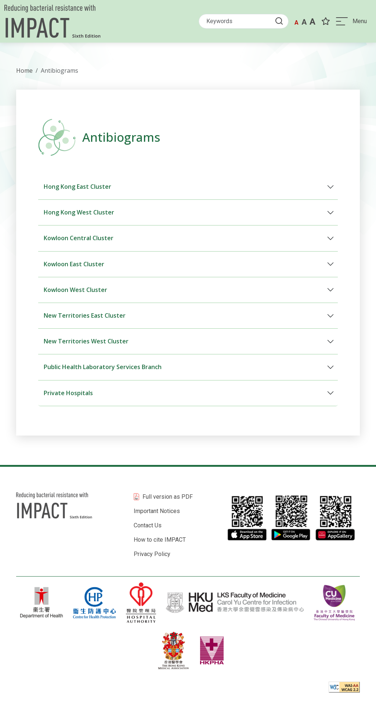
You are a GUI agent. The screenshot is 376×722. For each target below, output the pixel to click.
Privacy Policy (152, 553)
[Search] (244, 21)
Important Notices (157, 511)
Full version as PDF (167, 496)
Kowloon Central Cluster (78, 238)
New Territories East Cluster (85, 315)
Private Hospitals (68, 393)
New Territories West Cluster (86, 341)
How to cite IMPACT (160, 539)
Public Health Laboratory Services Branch (103, 367)
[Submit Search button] (281, 21)
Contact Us (148, 525)
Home (24, 70)
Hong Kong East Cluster (77, 187)
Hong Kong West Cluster (79, 212)
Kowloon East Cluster (74, 264)
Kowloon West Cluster (75, 290)
